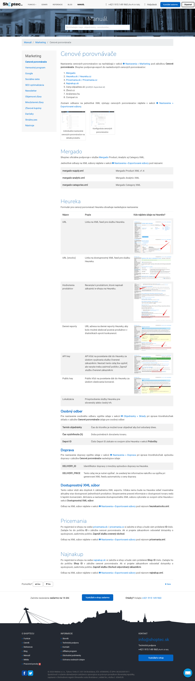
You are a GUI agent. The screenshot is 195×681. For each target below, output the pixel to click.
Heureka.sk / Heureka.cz (78, 76)
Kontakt (65, 647)
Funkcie (31, 5)
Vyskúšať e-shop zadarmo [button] (97, 597)
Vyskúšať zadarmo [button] (170, 4)
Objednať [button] (188, 4)
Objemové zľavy (33, 96)
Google (29, 73)
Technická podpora (70, 643)
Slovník (65, 638)
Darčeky (29, 113)
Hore (168, 584)
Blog (70, 5)
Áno (37, 584)
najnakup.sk (99, 560)
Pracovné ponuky (30, 664)
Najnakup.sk (72, 83)
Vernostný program (35, 67)
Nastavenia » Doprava (123, 455)
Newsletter (31, 90)
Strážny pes (31, 119)
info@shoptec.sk (153, 639)
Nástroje (29, 125)
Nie (48, 584)
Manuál (80, 5)
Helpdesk (152, 4)
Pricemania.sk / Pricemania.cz (81, 80)
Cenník (44, 5)
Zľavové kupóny (33, 108)
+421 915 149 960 (118, 4)
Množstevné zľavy (34, 102)
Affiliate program (69, 651)
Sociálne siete (32, 79)
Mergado (71, 73)
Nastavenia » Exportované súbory (130, 163)
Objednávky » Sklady (133, 416)
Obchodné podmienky (71, 655)
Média (25, 660)
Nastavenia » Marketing (136, 63)
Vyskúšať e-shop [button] (156, 657)
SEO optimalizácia (34, 85)
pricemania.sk (100, 526)
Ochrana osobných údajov (73, 660)
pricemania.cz (117, 526)
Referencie (58, 5)
